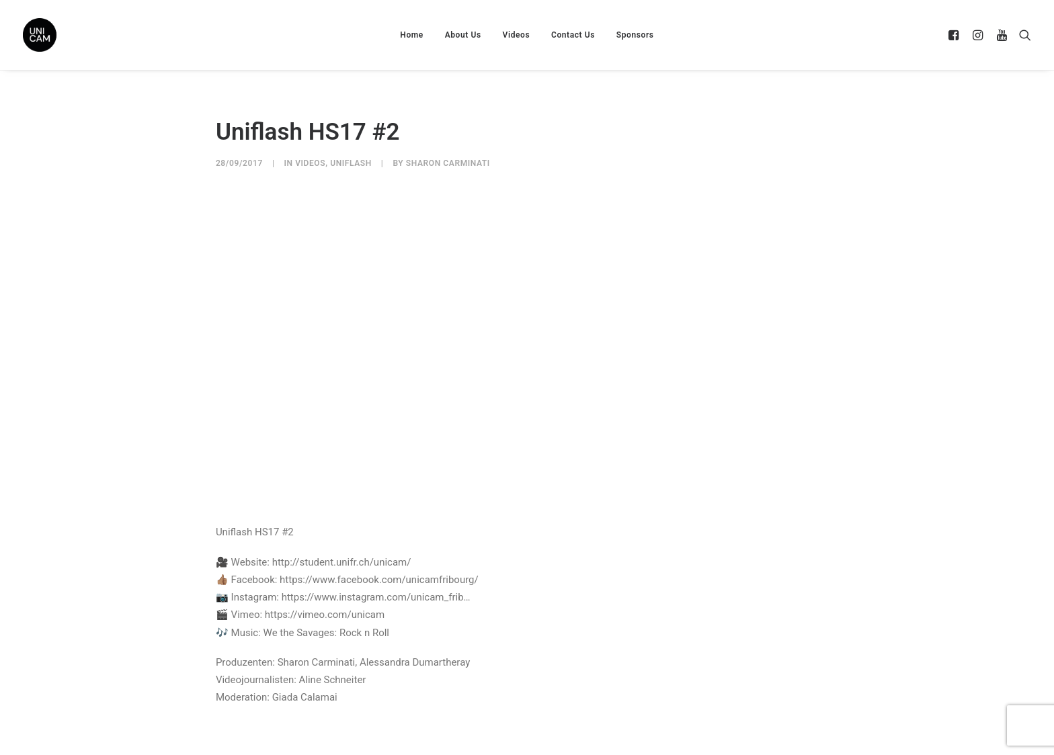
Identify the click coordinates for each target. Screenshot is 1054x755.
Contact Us (573, 35)
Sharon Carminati (448, 163)
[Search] (1022, 35)
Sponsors (635, 35)
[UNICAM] (73, 35)
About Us (463, 35)
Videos (516, 35)
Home (411, 35)
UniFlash (351, 163)
